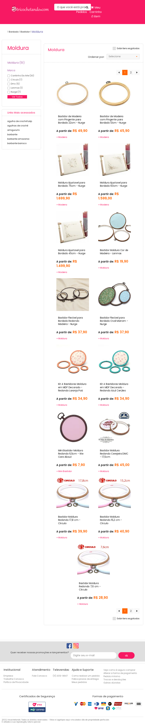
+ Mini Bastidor (64, 471)
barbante (12, 134)
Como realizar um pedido (86, 675)
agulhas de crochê (17, 125)
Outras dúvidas (111, 682)
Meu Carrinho (96, 12)
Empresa (8, 675)
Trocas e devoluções (114, 679)
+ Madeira (61, 137)
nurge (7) (16, 91)
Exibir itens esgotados (128, 48)
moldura (37, 32)
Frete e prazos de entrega (85, 678)
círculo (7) (16, 79)
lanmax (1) (17, 87)
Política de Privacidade (16, 682)
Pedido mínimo (111, 676)
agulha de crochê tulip (19, 121)
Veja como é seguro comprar (119, 669)
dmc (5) (15, 83)
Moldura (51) (16, 63)
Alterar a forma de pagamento (120, 673)
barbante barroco (16, 143)
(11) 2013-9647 (60, 675)
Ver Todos (17, 96)
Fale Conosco (39, 675)
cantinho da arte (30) (22, 75)
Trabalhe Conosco (14, 678)
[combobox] (123, 56)
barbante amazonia (18, 138)
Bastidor (25, 31)
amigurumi (13, 130)
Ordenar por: (96, 57)
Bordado (14, 31)
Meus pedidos (79, 682)
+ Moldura (103, 267)
